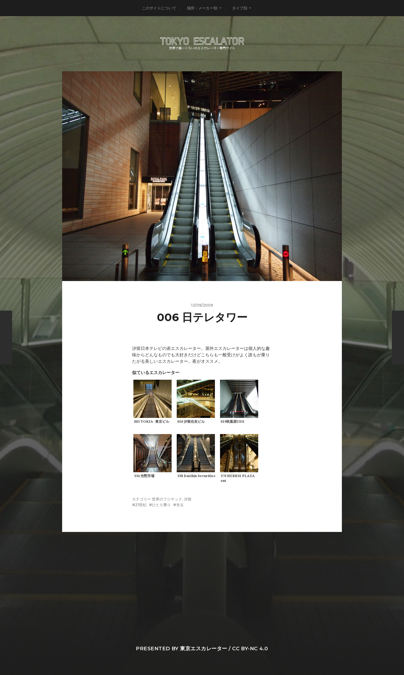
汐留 (188, 499)
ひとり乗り (161, 504)
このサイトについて (159, 8)
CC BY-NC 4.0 (250, 648)
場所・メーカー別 (202, 8)
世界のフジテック (167, 499)
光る (180, 504)
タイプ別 (239, 8)
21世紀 (141, 504)
